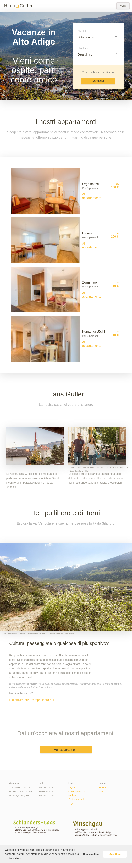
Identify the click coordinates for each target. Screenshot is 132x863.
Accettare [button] (115, 854)
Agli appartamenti (66, 749)
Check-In (82, 31)
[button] (24, 858)
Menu (123, 5)
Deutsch (102, 787)
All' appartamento (91, 196)
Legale (71, 787)
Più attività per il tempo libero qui (31, 700)
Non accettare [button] (91, 854)
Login (71, 803)
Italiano (101, 791)
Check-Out (83, 48)
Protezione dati (76, 799)
